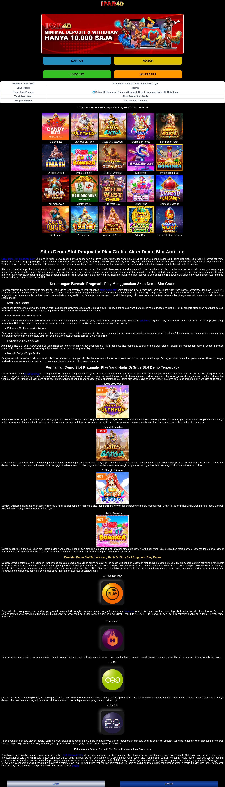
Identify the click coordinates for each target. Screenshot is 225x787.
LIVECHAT (77, 74)
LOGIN (56, 783)
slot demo (145, 320)
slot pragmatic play (73, 755)
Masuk (148, 60)
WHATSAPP (148, 74)
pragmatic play (32, 373)
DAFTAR (169, 783)
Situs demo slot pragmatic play (18, 259)
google (75, 765)
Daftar (77, 60)
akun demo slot (108, 290)
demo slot (129, 611)
